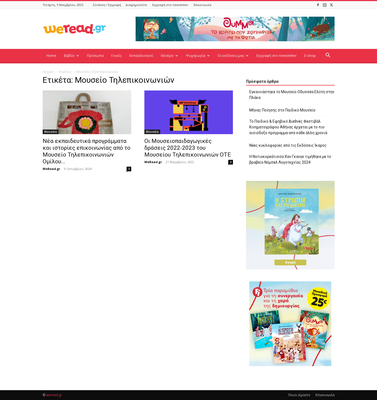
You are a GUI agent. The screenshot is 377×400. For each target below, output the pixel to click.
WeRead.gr (51, 169)
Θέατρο (169, 55)
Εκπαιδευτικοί (141, 55)
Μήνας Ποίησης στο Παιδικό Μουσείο (282, 110)
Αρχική (48, 71)
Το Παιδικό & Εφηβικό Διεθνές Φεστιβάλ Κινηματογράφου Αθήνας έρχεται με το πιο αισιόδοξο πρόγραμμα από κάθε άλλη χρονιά (288, 127)
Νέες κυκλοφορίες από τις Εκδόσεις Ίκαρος (288, 145)
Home (51, 55)
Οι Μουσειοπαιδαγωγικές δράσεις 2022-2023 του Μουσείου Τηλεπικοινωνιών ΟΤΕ (187, 148)
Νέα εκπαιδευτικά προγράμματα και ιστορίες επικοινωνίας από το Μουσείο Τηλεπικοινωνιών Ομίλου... (86, 151)
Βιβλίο (71, 55)
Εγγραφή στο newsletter (170, 5)
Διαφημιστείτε (136, 5)
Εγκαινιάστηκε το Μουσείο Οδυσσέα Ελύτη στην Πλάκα (291, 95)
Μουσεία (50, 132)
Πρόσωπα (95, 55)
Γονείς (116, 55)
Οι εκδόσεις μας (233, 55)
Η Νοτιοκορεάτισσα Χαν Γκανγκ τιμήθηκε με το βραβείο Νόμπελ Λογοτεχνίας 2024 (290, 159)
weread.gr (54, 395)
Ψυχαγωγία (198, 55)
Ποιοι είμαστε (299, 395)
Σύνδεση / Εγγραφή (107, 5)
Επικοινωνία (202, 5)
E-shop (310, 55)
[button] (328, 55)
